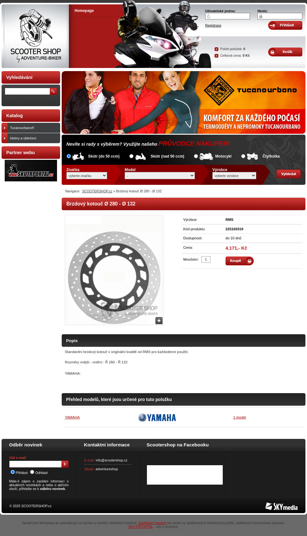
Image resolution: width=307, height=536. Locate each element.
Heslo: (263, 11)
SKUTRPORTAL (140, 526)
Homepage (84, 10)
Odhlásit (39, 473)
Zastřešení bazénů (152, 523)
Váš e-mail (17, 458)
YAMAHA (72, 417)
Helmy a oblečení (33, 138)
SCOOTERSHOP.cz (97, 191)
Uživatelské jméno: (220, 11)
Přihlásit (19, 473)
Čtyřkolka (271, 156)
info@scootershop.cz (111, 460)
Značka (72, 170)
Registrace (213, 25)
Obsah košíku (285, 52)
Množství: (191, 259)
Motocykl (223, 156)
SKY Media (273, 504)
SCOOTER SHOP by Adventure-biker (35, 36)
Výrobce (219, 170)
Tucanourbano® (33, 128)
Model (130, 170)
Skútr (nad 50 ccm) (167, 156)
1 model (239, 417)
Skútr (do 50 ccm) (104, 156)
